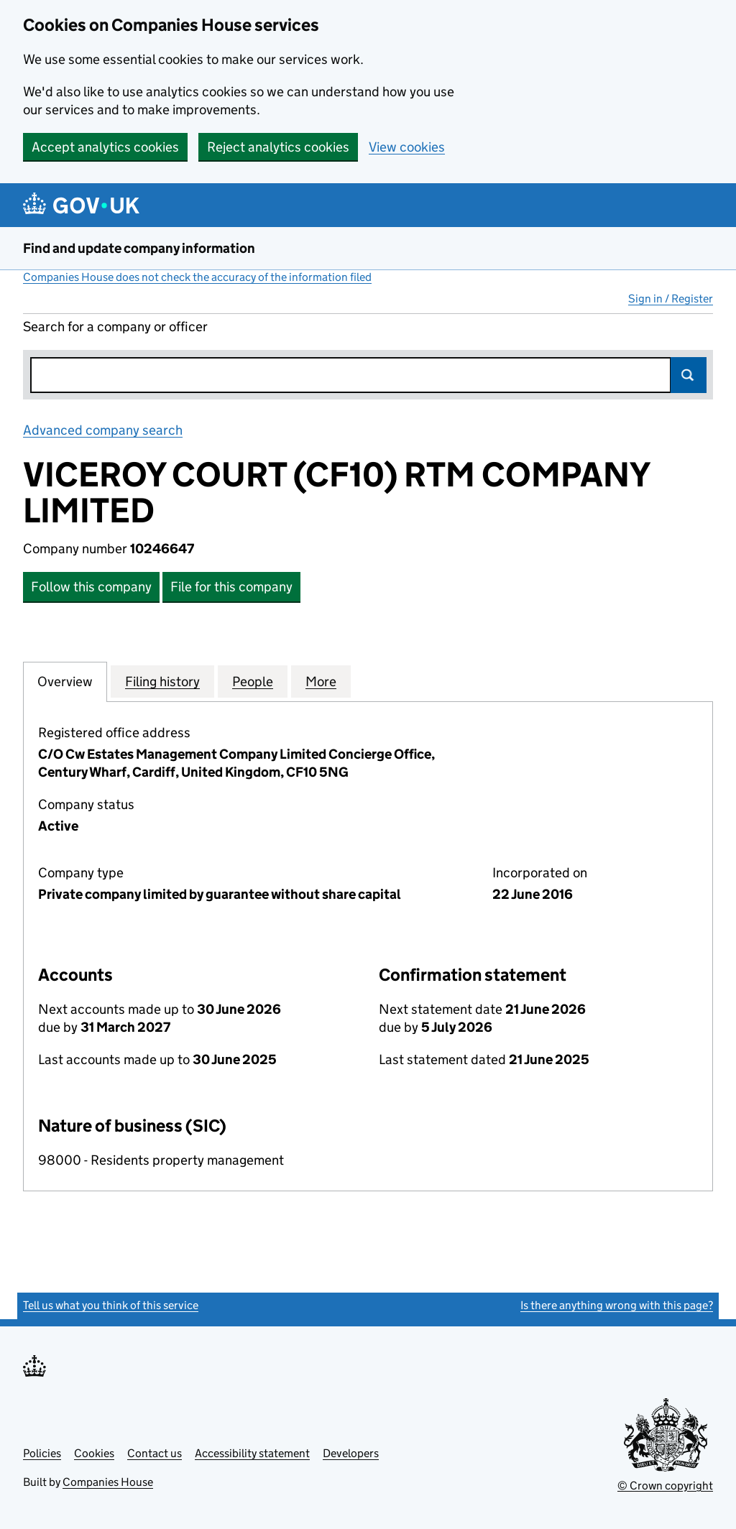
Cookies (94, 1453)
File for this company (231, 586)
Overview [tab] (65, 681)
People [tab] (252, 681)
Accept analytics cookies (105, 147)
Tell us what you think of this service (110, 1305)
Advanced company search (103, 430)
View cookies (407, 147)
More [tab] (320, 681)
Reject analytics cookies (278, 147)
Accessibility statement (252, 1453)
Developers (351, 1453)
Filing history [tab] (162, 681)
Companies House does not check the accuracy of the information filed (197, 277)
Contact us (154, 1453)
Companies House (108, 1482)
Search (689, 375)
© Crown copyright (665, 1485)
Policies (42, 1453)
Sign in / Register (670, 298)
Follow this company (91, 586)
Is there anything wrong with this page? (616, 1305)
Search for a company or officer (115, 326)
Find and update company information (139, 248)
